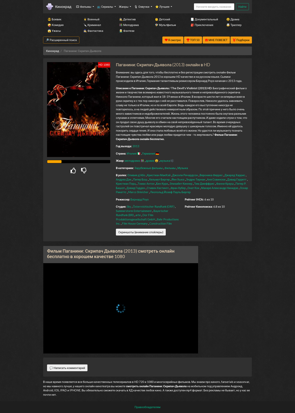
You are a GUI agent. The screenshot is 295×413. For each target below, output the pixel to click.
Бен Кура (162, 183)
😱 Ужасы (54, 30)
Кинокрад (63, 6)
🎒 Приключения (202, 25)
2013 (135, 146)
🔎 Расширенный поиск (61, 40)
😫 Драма (232, 19)
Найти (242, 6)
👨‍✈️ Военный (91, 19)
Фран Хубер (178, 188)
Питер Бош (140, 179)
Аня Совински (216, 179)
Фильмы (170, 168)
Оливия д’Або (136, 175)
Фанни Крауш (225, 183)
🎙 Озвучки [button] (142, 6)
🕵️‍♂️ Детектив (127, 19)
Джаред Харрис (235, 175)
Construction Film (160, 223)
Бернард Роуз (140, 199)
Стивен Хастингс (158, 188)
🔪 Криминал (92, 25)
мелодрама (133, 160)
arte (138, 215)
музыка (165, 160)
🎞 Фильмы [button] (84, 6)
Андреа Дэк (124, 179)
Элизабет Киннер (181, 183)
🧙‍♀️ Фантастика (93, 30)
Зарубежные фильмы (149, 168)
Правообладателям (147, 407)
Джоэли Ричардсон (185, 175)
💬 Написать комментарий (67, 368)
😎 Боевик (54, 19)
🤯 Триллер (234, 25)
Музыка (182, 168)
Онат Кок (194, 188)
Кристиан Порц (126, 183)
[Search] (214, 6)
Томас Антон (146, 183)
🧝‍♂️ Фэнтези (126, 30)
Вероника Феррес (211, 175)
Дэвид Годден (136, 188)
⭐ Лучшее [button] (162, 6)
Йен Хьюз (178, 179)
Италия (132, 153)
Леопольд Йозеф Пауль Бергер (170, 192)
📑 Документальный (203, 19)
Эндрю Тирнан (196, 179)
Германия (149, 153)
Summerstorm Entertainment (134, 211)
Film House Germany (135, 223)
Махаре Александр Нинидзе (220, 188)
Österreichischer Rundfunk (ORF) (154, 206)
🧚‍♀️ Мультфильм (165, 25)
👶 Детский (162, 19)
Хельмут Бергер (159, 179)
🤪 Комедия (56, 25)
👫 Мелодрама (129, 25)
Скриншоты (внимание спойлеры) (140, 232)
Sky (129, 206)
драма (150, 160)
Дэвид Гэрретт (237, 179)
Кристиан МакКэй (159, 175)
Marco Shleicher (138, 192)
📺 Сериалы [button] (105, 6)
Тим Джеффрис (204, 183)
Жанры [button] (124, 6)
